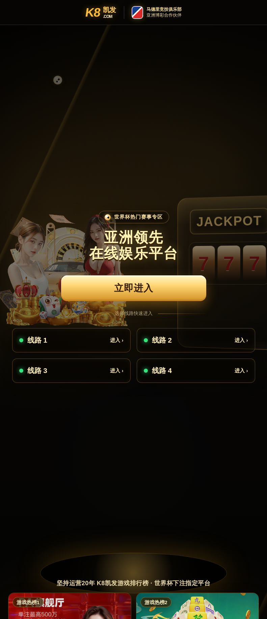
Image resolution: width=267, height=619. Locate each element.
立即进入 (133, 288)
